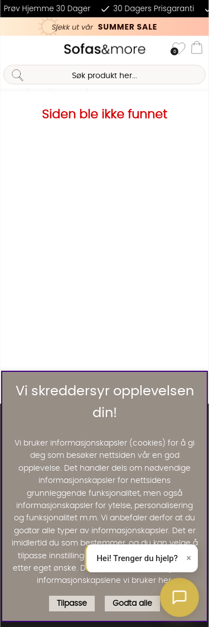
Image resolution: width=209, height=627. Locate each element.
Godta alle (132, 603)
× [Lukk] (189, 558)
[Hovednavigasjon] (13, 49)
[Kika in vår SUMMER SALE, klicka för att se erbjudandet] (104, 26)
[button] (179, 597)
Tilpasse (72, 603)
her (164, 581)
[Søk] (104, 74)
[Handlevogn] (197, 49)
